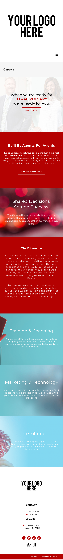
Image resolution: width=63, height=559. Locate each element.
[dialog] (57, 55)
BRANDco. (56, 556)
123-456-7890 (31, 511)
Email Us (31, 514)
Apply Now (31, 110)
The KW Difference (31, 172)
